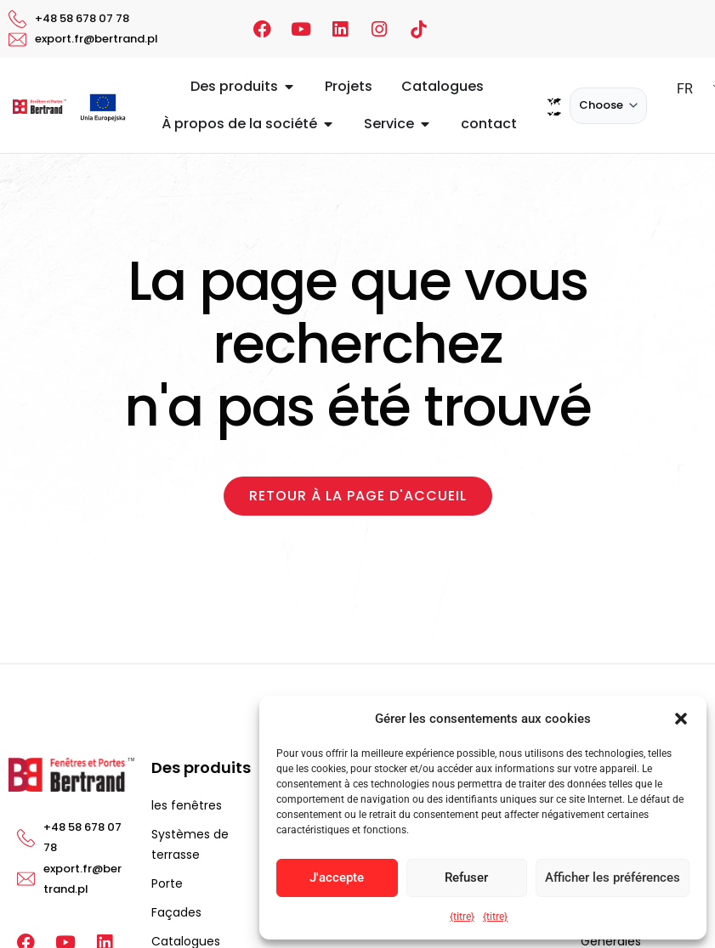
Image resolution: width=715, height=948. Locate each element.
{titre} (462, 917)
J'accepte (336, 877)
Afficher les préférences (612, 877)
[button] (680, 718)
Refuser (466, 877)
